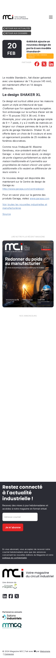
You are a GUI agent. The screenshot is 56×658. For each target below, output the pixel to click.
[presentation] (25, 541)
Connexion (9, 654)
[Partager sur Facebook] (36, 64)
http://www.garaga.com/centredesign (23, 188)
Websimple (45, 651)
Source (6, 214)
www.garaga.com (39, 198)
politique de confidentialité (14, 558)
